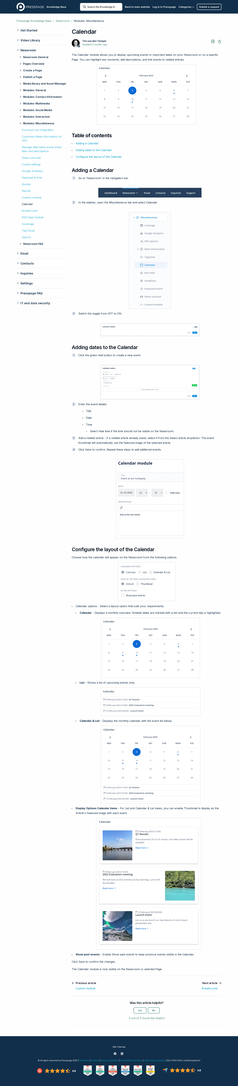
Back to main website (137, 6)
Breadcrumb (30, 210)
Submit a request (209, 6)
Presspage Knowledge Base (34, 21)
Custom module (31, 197)
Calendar (27, 204)
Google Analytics (32, 171)
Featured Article (32, 177)
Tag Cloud (28, 230)
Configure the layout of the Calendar (99, 156)
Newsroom (63, 21)
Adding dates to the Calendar (94, 150)
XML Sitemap (119, 1047)
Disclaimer (84, 1060)
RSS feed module (33, 217)
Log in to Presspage (164, 6)
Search (26, 237)
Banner (26, 191)
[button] (41, 30)
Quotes (26, 184)
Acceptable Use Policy (131, 1060)
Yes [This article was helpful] (140, 1010)
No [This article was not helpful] (153, 1010)
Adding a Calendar (87, 143)
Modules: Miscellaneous (89, 21)
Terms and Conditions (154, 1060)
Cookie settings (31, 164)
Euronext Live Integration (38, 130)
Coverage (28, 224)
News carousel (31, 157)
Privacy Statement (110, 1060)
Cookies (95, 1060)
